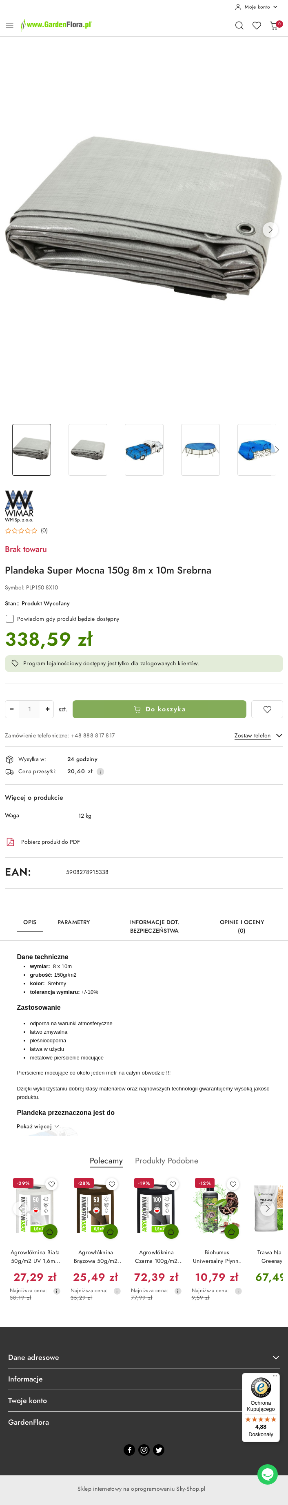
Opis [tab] (29, 922)
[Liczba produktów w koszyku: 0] (273, 25)
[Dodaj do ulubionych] (267, 709)
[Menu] (275, 1378)
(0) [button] (44, 531)
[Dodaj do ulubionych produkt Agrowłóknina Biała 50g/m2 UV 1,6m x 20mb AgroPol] (51, 1184)
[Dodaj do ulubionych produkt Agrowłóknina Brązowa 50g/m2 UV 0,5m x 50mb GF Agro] (112, 1184)
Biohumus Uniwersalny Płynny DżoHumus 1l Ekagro (217, 1257)
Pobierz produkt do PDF (42, 842)
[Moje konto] (256, 7)
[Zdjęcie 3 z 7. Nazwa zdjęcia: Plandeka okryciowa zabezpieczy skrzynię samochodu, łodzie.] (144, 450)
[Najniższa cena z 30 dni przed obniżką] (57, 1291)
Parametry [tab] (74, 922)
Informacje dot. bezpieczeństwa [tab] (154, 926)
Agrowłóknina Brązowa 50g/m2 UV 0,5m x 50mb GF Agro (96, 1257)
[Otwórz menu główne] (9, 25)
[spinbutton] (29, 709)
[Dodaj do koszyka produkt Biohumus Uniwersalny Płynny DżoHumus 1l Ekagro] (231, 1231)
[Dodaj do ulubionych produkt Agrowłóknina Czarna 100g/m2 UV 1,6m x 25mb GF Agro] (172, 1184)
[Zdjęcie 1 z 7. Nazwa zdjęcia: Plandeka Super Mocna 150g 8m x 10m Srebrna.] (31, 450)
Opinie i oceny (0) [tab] (242, 926)
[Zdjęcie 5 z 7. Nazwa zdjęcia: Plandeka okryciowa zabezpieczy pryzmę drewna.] (256, 450)
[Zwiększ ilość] (47, 709)
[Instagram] (144, 1450)
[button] (270, 230)
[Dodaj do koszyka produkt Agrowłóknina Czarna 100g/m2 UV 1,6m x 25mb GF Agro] (171, 1231)
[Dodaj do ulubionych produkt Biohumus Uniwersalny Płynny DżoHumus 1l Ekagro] (233, 1184)
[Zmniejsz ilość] (11, 709)
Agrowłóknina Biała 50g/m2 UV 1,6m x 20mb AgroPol (35, 1257)
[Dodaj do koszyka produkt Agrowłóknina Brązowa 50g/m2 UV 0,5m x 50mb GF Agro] (110, 1231)
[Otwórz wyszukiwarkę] (239, 25)
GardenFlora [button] (144, 1422)
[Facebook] (129, 1450)
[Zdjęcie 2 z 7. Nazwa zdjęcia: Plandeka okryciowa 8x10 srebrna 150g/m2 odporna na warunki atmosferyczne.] (87, 450)
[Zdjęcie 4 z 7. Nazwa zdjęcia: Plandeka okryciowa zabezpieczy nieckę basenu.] (200, 450)
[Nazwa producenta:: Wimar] (19, 505)
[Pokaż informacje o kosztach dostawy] (100, 771)
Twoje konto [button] (144, 1400)
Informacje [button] (144, 1379)
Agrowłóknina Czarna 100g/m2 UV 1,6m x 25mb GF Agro (156, 1257)
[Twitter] (158, 1450)
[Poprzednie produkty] (20, 1208)
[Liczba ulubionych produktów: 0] (256, 25)
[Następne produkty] (267, 1208)
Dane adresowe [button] (144, 1357)
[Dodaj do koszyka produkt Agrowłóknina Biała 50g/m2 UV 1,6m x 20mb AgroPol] (50, 1231)
